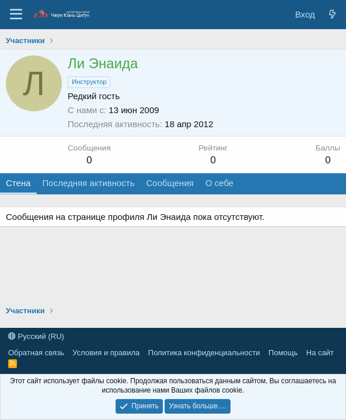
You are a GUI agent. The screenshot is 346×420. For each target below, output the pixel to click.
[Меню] (16, 14)
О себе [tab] (219, 183)
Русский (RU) (36, 336)
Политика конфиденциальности (204, 352)
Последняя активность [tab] (89, 183)
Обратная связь (36, 352)
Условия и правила (105, 352)
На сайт (320, 352)
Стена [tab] (18, 183)
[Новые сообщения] (332, 14)
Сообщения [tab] (169, 183)
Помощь (283, 352)
